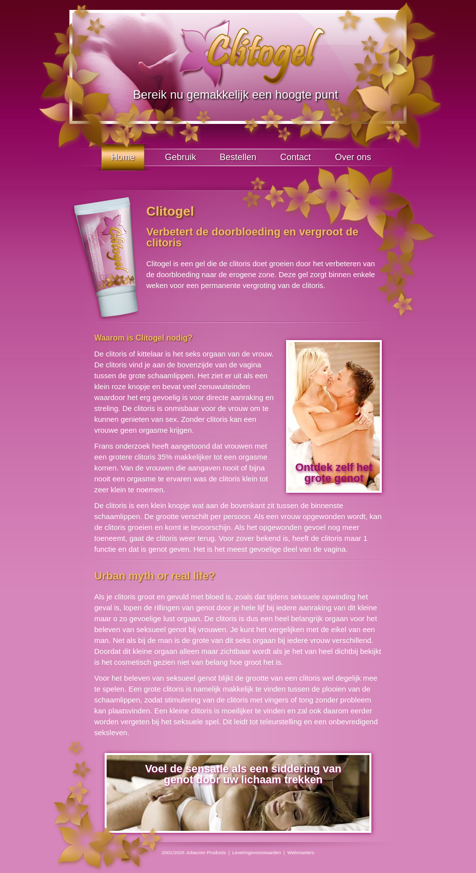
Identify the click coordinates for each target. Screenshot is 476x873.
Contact (295, 157)
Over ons (353, 157)
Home (123, 157)
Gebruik (180, 157)
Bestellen (238, 157)
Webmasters (300, 852)
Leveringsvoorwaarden (256, 852)
